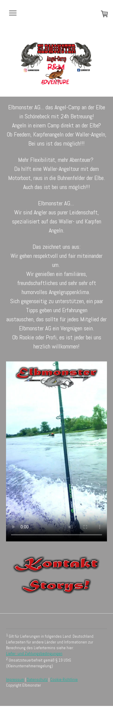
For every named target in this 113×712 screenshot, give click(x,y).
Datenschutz (37, 679)
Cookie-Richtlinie (64, 679)
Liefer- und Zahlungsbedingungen (34, 653)
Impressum (15, 679)
